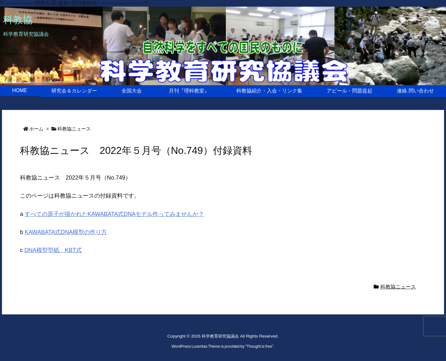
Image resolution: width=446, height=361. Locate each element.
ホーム (36, 128)
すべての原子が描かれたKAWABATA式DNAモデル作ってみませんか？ (114, 214)
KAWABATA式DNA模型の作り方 (66, 232)
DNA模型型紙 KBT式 (53, 250)
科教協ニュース (74, 128)
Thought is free (259, 346)
